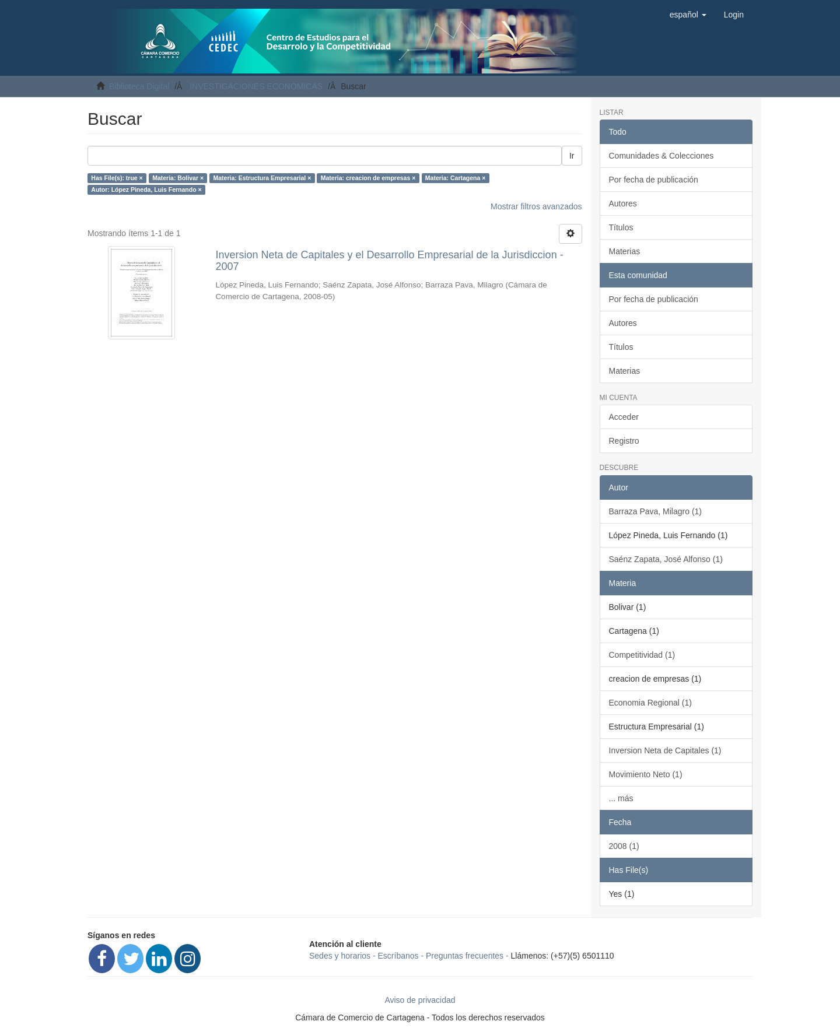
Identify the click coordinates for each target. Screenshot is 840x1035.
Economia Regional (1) (650, 702)
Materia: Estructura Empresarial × (263, 177)
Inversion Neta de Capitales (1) (665, 750)
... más (621, 798)
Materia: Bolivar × (178, 177)
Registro (624, 440)
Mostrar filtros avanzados (536, 206)
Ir (572, 155)
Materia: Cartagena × (455, 177)
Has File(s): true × (116, 177)
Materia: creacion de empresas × (368, 177)
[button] (688, 14)
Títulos (621, 227)
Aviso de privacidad (419, 1000)
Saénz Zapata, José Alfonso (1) (666, 559)
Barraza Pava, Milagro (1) (655, 511)
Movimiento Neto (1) (645, 774)
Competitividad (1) (642, 654)
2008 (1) (624, 846)
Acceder (624, 417)
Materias (624, 251)
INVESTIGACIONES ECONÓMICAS (256, 86)
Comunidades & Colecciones (661, 155)
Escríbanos (398, 955)
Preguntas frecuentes (464, 955)
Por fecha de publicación (653, 179)
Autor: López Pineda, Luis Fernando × (146, 189)
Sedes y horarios (339, 955)
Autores (623, 203)
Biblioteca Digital (139, 86)
